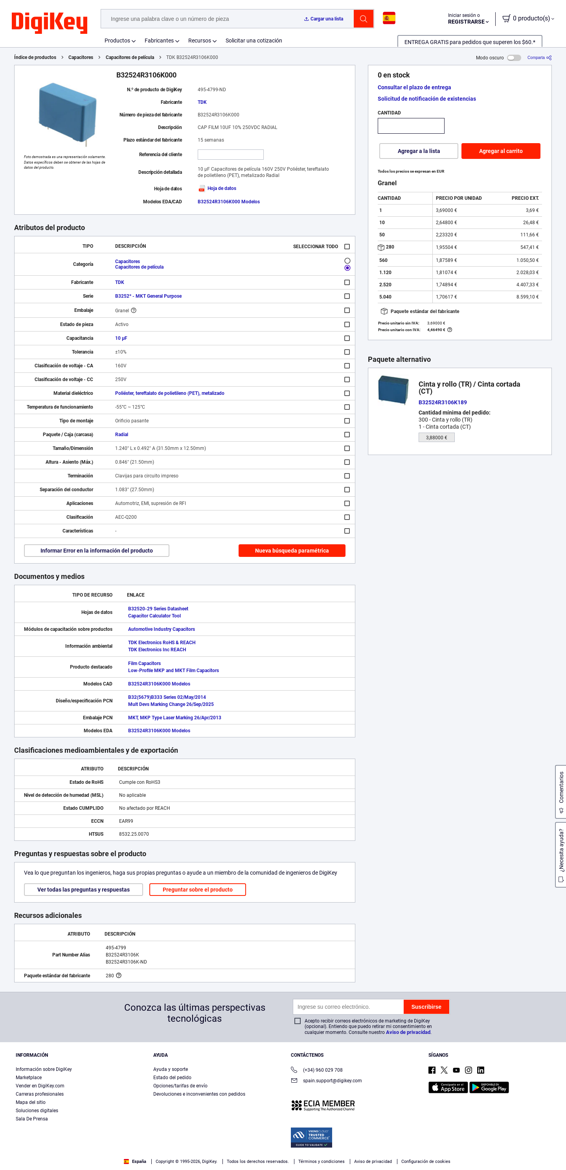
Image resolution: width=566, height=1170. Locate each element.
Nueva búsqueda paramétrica (292, 550)
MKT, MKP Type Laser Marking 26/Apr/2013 (174, 717)
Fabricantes (159, 40)
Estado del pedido (172, 1077)
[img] (49, 24)
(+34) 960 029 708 (317, 1070)
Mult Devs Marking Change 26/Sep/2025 (171, 704)
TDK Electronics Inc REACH (157, 649)
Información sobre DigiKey (44, 1069)
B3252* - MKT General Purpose (148, 296)
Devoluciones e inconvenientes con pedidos (199, 1094)
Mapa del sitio (31, 1102)
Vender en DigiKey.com (40, 1086)
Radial (121, 434)
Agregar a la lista (419, 151)
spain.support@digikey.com (326, 1081)
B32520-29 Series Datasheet (158, 609)
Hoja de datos (217, 188)
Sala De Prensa (32, 1119)
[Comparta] (539, 57)
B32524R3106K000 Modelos (229, 202)
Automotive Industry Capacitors (161, 629)
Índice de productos (35, 57)
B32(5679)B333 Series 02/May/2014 (167, 697)
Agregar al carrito (501, 151)
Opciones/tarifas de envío (180, 1086)
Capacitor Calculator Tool (154, 616)
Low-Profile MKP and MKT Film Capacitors (173, 670)
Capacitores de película (130, 57)
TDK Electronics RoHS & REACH (161, 642)
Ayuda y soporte (170, 1069)
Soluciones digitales (37, 1110)
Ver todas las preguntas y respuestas (83, 889)
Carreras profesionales (40, 1094)
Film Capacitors (144, 663)
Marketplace (29, 1077)
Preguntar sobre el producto (198, 889)
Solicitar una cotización (254, 40)
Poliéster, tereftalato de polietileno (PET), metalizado (169, 393)
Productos (117, 40)
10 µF (121, 338)
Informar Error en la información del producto (96, 550)
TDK (202, 102)
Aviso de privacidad (408, 1032)
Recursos (199, 40)
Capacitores (80, 57)
